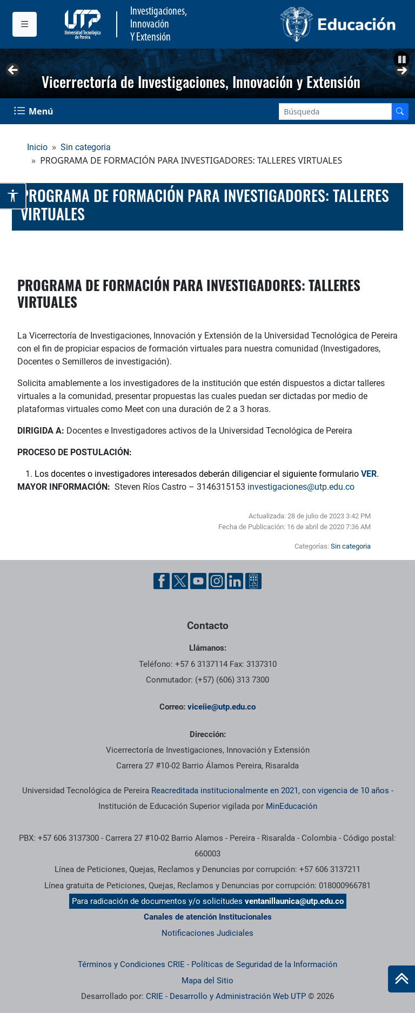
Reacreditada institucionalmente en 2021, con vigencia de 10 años (270, 790)
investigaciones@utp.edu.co (300, 487)
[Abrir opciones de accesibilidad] (13, 196)
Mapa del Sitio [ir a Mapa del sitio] (207, 980)
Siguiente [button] (401, 71)
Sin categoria (86, 147)
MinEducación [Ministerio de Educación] (291, 806)
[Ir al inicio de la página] (401, 979)
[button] (401, 59)
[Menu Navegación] (34, 111)
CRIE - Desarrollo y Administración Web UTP (226, 996)
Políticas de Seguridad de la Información (264, 964)
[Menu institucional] (24, 24)
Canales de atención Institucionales (208, 917)
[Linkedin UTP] (235, 581)
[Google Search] (335, 111)
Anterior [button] (13, 71)
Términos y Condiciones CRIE (131, 964)
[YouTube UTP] (198, 581)
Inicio (37, 147)
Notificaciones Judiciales (207, 933)
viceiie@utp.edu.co (222, 707)
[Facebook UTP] (161, 581)
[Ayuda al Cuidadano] (253, 581)
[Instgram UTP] (217, 581)
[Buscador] (400, 111)
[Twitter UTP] (180, 581)
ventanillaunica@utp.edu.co (294, 901)
